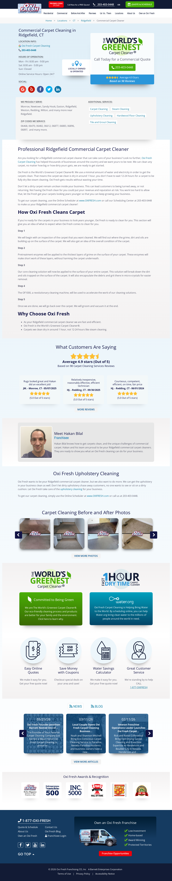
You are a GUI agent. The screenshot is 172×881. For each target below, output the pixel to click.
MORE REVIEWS (86, 409)
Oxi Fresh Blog (53, 831)
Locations (119, 13)
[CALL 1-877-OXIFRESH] (139, 650)
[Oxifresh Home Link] (33, 6)
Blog (97, 706)
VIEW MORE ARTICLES (86, 761)
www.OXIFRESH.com (98, 495)
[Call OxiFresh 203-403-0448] (103, 5)
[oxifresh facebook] (40, 89)
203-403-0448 (29, 50)
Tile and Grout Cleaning (103, 122)
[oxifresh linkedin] (58, 89)
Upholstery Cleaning (101, 115)
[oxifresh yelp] (31, 89)
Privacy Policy (83, 873)
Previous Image (18, 535)
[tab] (75, 706)
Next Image (153, 535)
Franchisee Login (55, 835)
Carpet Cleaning (99, 109)
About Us (131, 13)
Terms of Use (64, 873)
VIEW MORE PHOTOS (86, 556)
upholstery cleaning (71, 489)
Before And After (78, 13)
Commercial (62, 13)
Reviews (92, 13)
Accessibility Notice (105, 873)
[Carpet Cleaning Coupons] (68, 650)
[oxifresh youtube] (35, 845)
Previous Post (22, 733)
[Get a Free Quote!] (33, 650)
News (75, 706)
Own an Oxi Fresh (146, 13)
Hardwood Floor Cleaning (131, 115)
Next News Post (149, 733)
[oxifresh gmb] (22, 89)
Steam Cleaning (120, 109)
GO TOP (26, 854)
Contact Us (51, 827)
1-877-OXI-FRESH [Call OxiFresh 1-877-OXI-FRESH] (34, 820)
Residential (48, 13)
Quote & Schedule (28, 827)
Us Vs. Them (105, 13)
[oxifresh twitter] (49, 89)
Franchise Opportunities (115, 853)
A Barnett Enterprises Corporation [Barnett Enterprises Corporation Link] (105, 869)
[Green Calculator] (103, 650)
